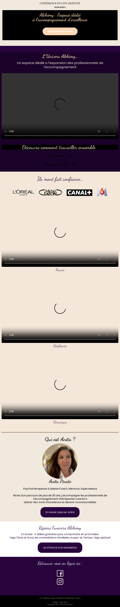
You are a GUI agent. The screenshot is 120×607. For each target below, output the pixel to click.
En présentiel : (60, 164)
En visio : (60, 155)
